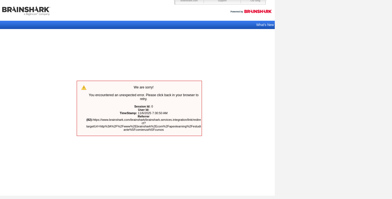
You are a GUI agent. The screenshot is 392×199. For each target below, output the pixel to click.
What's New (265, 25)
